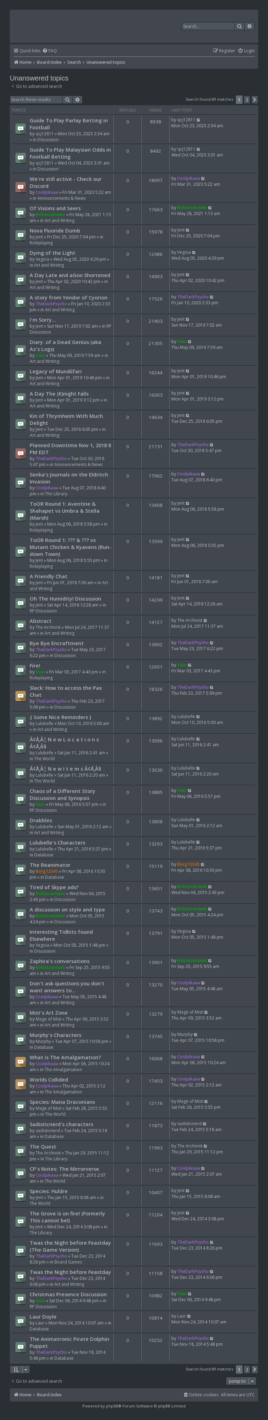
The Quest (43, 1146)
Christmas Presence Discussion (68, 1294)
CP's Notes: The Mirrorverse (64, 1168)
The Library (56, 494)
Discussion (48, 140)
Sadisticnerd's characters (61, 1124)
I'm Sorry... (43, 319)
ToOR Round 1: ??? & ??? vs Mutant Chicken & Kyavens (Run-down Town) (70, 546)
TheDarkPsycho (51, 304)
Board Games (68, 1262)
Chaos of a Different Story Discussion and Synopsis (62, 794)
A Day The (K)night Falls (59, 393)
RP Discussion (43, 611)
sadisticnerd (48, 1130)
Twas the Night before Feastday (70, 1271)
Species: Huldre (49, 1191)
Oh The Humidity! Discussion (65, 598)
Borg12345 (47, 871)
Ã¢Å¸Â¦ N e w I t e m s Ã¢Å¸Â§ (65, 768)
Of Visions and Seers (55, 208)
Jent (39, 237)
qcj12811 (45, 134)
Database (43, 855)
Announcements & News (61, 198)
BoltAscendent (50, 214)
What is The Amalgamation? (65, 1057)
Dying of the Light (52, 252)
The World (44, 759)
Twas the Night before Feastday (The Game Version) (70, 1246)
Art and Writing (59, 220)
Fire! (35, 665)
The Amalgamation (63, 1069)
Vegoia (42, 259)
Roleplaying (41, 243)
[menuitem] (49, 51)
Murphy (43, 1041)
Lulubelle (44, 723)
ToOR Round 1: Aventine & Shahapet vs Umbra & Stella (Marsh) (64, 510)
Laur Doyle (43, 1316)
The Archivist (48, 627)
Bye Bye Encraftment (57, 643)
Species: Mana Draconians (62, 1101)
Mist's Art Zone (49, 1012)
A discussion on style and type (67, 909)
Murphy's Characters (55, 1034)
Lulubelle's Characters (57, 842)
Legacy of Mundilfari (56, 371)
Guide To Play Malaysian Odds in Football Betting (70, 153)
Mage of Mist (48, 1019)
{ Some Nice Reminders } (60, 716)
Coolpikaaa (47, 192)
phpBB (112, 1405)
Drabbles (41, 820)
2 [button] (247, 100)
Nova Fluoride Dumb (55, 230)
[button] (254, 100)
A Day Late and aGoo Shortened (70, 275)
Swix (40, 355)
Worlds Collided (49, 1079)
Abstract (41, 620)
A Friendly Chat (48, 576)
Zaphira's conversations (59, 960)
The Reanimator (50, 864)
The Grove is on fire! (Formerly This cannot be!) (67, 1217)
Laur (40, 1323)
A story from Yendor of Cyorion (68, 297)
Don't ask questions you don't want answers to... (67, 987)
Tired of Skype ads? (54, 887)
